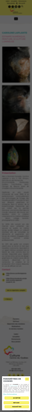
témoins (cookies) (13, 385)
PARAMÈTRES (16, 406)
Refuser (16, 403)
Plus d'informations (10, 394)
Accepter (16, 398)
